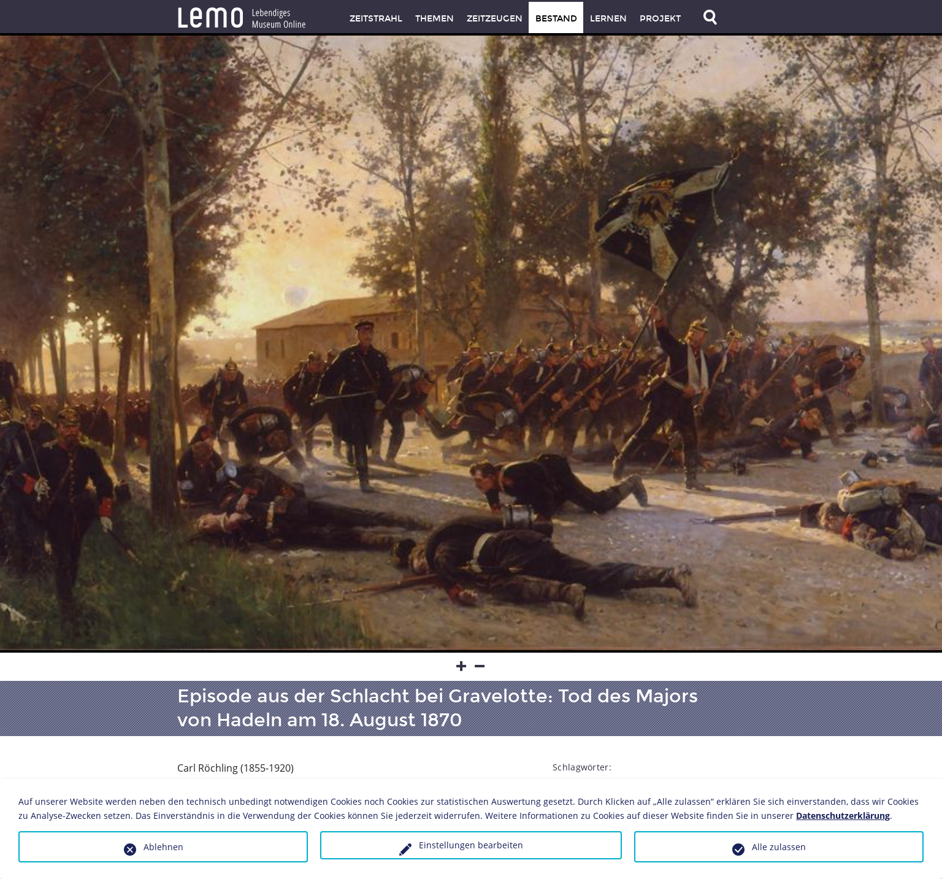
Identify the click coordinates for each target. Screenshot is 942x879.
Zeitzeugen (495, 18)
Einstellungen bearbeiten (471, 845)
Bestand (556, 18)
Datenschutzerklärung (843, 815)
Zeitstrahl (376, 18)
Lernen (608, 18)
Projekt (660, 18)
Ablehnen (163, 847)
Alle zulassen (779, 847)
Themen (434, 18)
